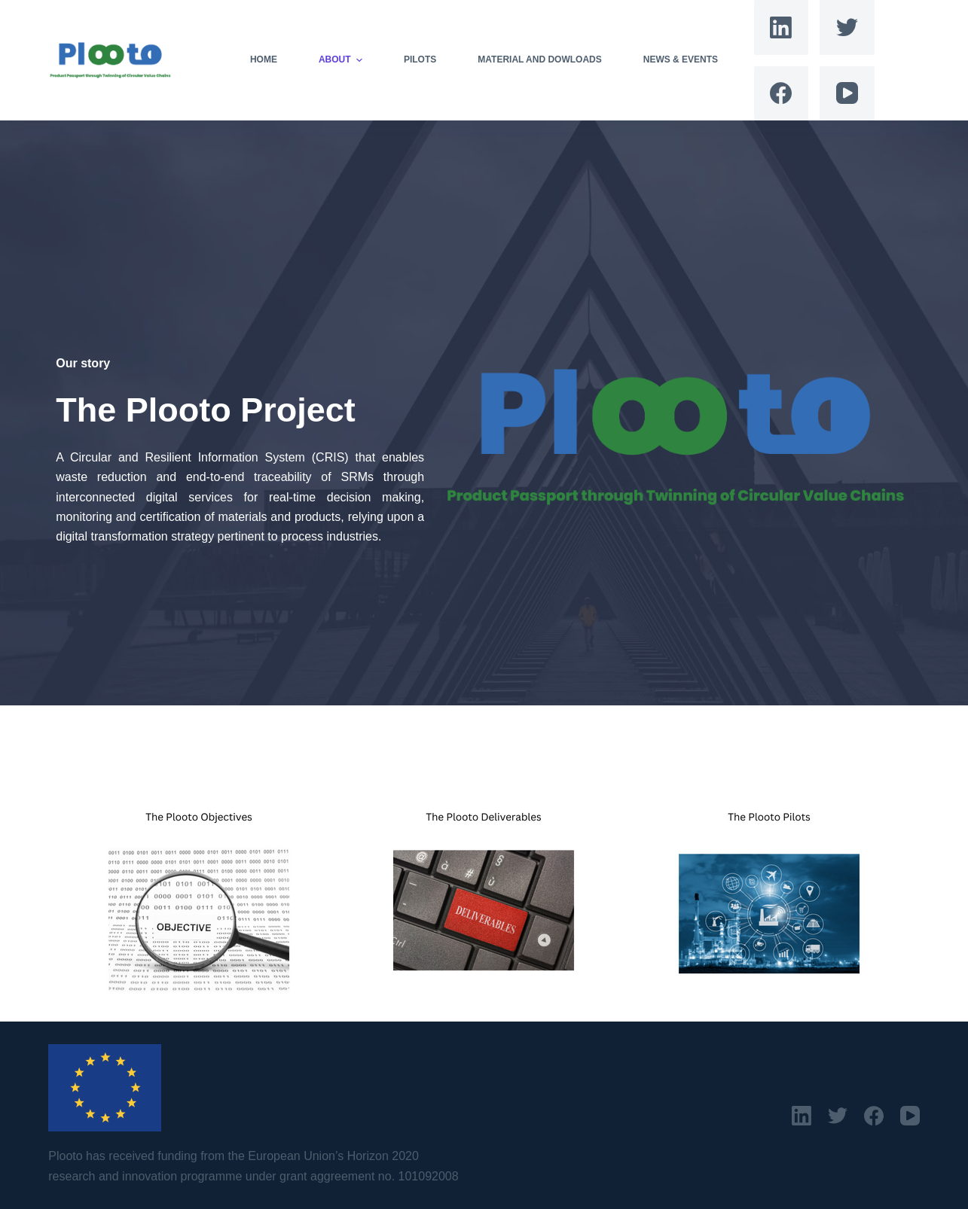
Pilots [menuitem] (420, 59)
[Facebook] (781, 93)
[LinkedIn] (781, 27)
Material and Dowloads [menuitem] (539, 59)
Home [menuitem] (263, 59)
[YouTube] (847, 93)
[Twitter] (847, 27)
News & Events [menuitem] (680, 59)
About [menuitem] (342, 60)
